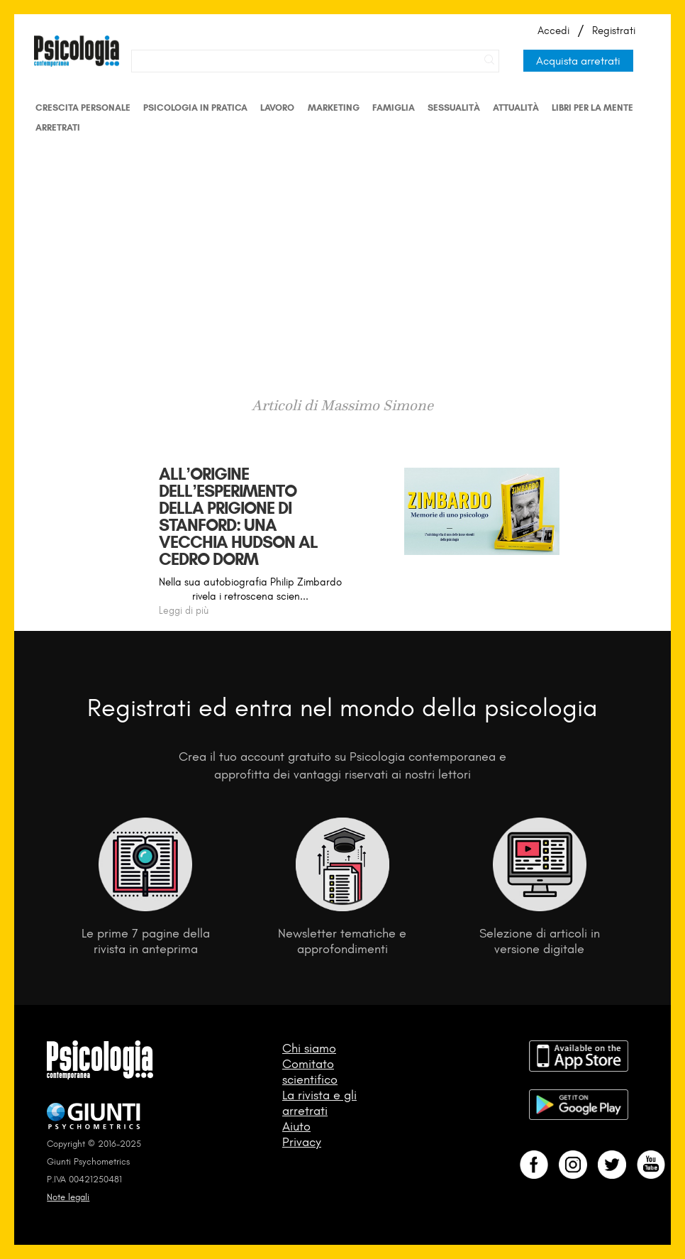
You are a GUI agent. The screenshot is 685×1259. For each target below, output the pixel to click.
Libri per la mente (592, 107)
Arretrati (57, 127)
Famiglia (393, 107)
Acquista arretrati (578, 60)
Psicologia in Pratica (195, 107)
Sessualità (454, 107)
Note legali (68, 1197)
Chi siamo (309, 1048)
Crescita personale (82, 107)
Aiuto (296, 1126)
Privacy (301, 1142)
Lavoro (277, 107)
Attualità (516, 107)
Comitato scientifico (310, 1071)
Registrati (613, 30)
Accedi (553, 30)
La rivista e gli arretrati (319, 1102)
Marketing (334, 107)
